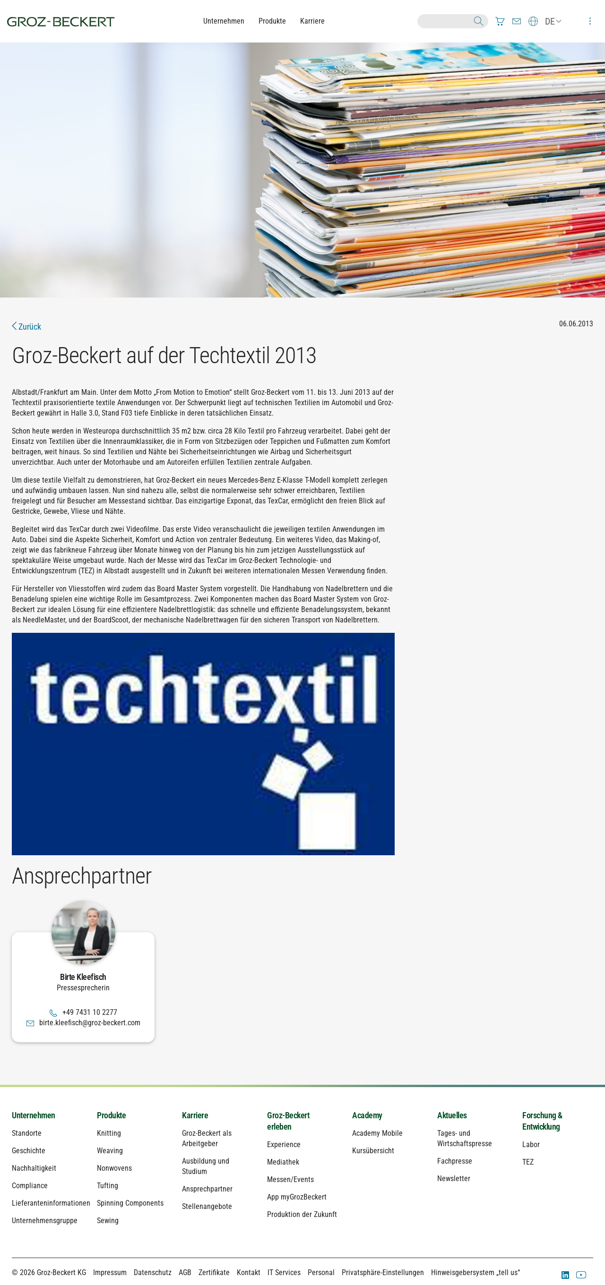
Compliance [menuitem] (30, 1185)
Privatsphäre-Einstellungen (383, 1272)
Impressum (110, 1272)
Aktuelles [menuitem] (452, 1115)
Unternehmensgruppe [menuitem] (45, 1220)
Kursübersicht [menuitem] (373, 1150)
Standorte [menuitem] (27, 1133)
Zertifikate (214, 1272)
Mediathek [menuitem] (283, 1161)
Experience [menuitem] (284, 1144)
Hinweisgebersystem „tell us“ (475, 1272)
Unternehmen (223, 21)
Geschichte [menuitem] (28, 1150)
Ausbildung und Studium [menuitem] (205, 1166)
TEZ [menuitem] (528, 1161)
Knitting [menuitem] (109, 1133)
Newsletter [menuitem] (453, 1178)
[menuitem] (500, 21)
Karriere (312, 21)
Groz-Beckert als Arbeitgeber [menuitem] (207, 1138)
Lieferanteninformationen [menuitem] (47, 1203)
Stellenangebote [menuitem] (207, 1206)
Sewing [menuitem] (108, 1220)
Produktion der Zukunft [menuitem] (302, 1214)
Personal (321, 1272)
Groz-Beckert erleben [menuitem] (288, 1121)
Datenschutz (153, 1272)
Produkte (272, 21)
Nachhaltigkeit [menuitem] (34, 1168)
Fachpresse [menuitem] (454, 1161)
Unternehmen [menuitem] (33, 1115)
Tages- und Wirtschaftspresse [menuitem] (464, 1138)
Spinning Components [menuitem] (130, 1203)
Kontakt (248, 1272)
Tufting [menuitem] (107, 1185)
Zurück (26, 327)
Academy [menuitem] (367, 1115)
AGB (185, 1272)
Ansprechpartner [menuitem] (207, 1188)
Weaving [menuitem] (110, 1150)
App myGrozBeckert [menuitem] (297, 1196)
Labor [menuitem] (531, 1144)
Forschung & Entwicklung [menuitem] (542, 1121)
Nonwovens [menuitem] (114, 1168)
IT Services (284, 1272)
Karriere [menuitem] (195, 1115)
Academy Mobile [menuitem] (377, 1133)
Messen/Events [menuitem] (290, 1179)
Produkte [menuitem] (111, 1115)
